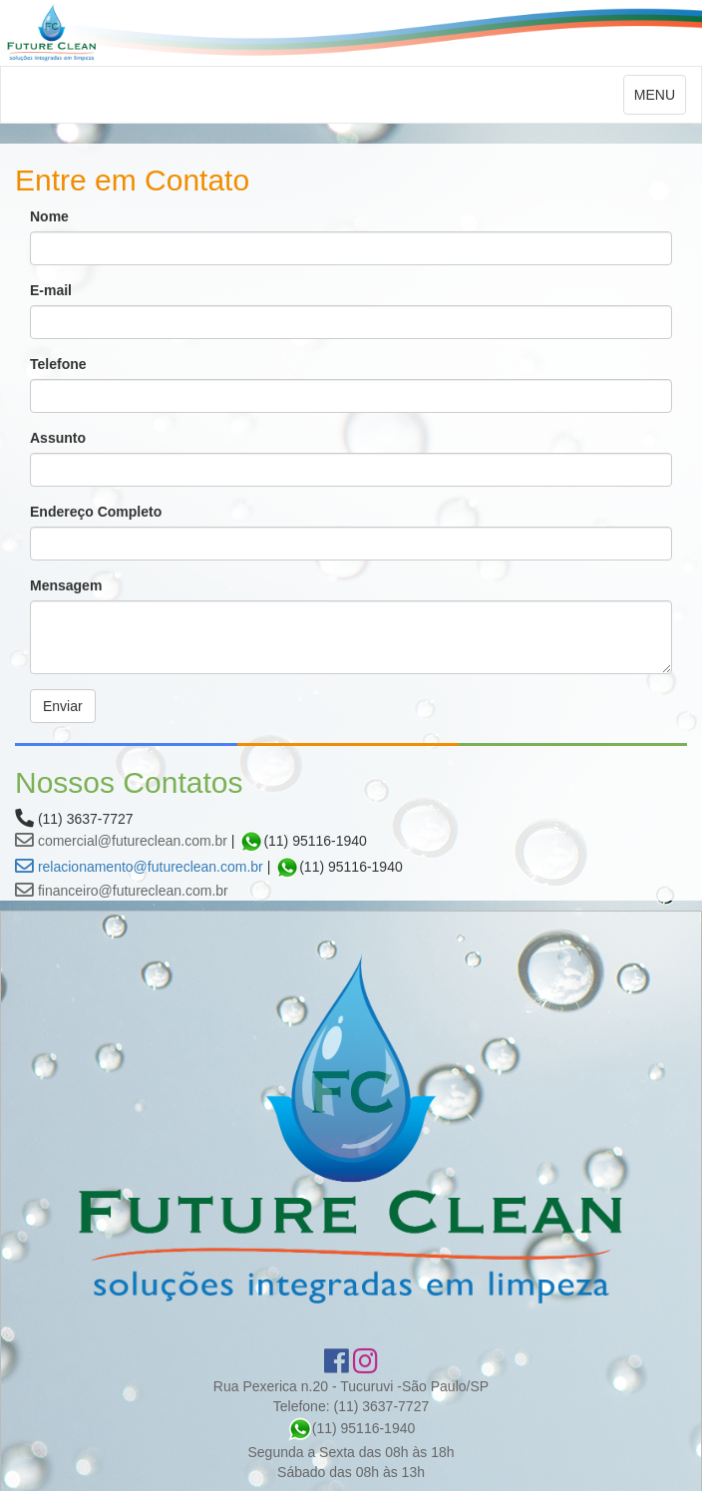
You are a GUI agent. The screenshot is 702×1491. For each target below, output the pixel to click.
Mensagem (66, 585)
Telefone (58, 364)
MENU (659, 99)
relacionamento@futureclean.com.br (139, 867)
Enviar (63, 706)
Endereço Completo (96, 512)
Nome (49, 216)
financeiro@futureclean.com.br (121, 891)
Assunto (58, 438)
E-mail (51, 290)
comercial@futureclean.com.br (121, 841)
